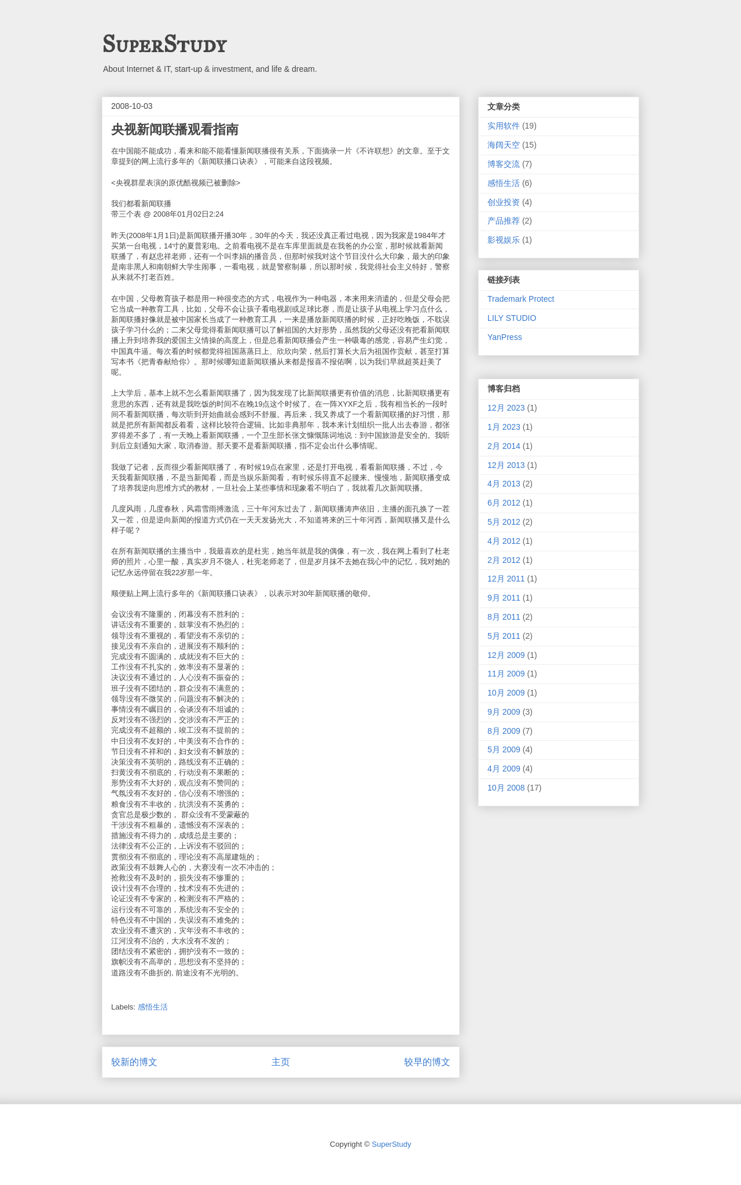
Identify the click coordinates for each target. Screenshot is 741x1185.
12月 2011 (506, 578)
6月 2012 (503, 502)
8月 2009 (503, 731)
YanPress (504, 337)
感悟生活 (153, 1007)
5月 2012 (503, 521)
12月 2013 (506, 465)
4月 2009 (503, 768)
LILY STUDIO (511, 318)
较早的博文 (427, 1062)
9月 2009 (503, 711)
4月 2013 (503, 483)
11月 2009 (506, 673)
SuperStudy (164, 44)
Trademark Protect (520, 298)
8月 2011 (503, 616)
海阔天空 (503, 144)
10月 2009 (506, 692)
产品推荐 (503, 220)
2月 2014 (503, 446)
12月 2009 (506, 655)
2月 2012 (503, 560)
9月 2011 (503, 597)
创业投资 (503, 202)
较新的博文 (134, 1062)
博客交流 (503, 164)
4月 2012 (503, 541)
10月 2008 (506, 787)
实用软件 (503, 125)
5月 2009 (503, 749)
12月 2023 (506, 407)
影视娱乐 (503, 239)
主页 (281, 1062)
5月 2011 (503, 636)
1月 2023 (503, 426)
